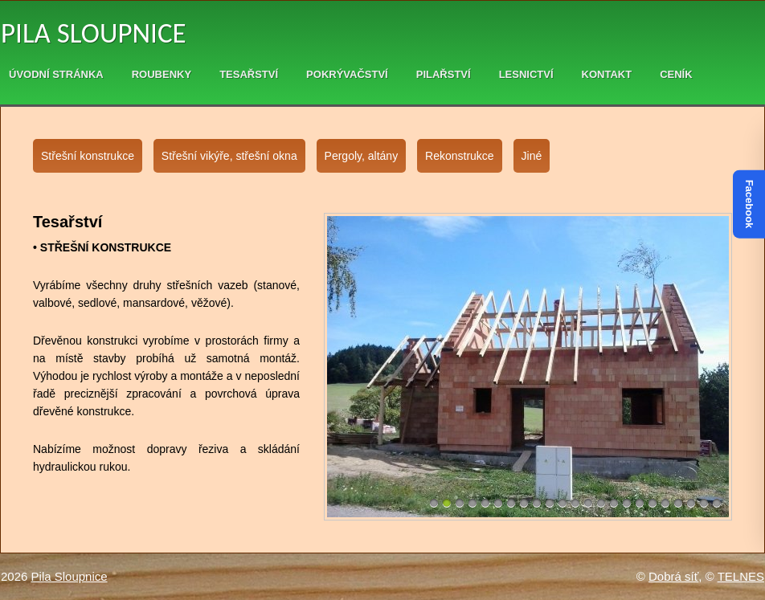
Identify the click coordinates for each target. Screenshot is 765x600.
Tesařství (248, 74)
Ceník (676, 74)
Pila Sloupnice (93, 33)
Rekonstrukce (459, 155)
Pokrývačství (347, 74)
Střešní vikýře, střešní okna (229, 155)
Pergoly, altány (362, 155)
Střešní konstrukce (87, 155)
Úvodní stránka (56, 74)
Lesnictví (526, 74)
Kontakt (607, 74)
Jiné (532, 155)
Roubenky (161, 74)
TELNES (741, 576)
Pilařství (443, 74)
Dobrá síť (673, 576)
